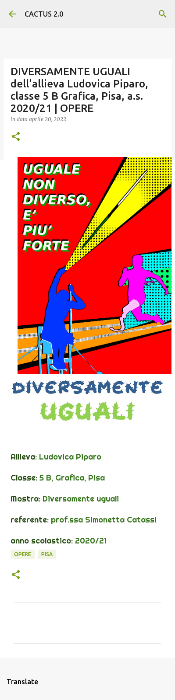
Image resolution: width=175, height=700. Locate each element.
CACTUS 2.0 (44, 14)
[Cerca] (162, 13)
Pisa (47, 554)
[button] (16, 137)
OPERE (22, 554)
